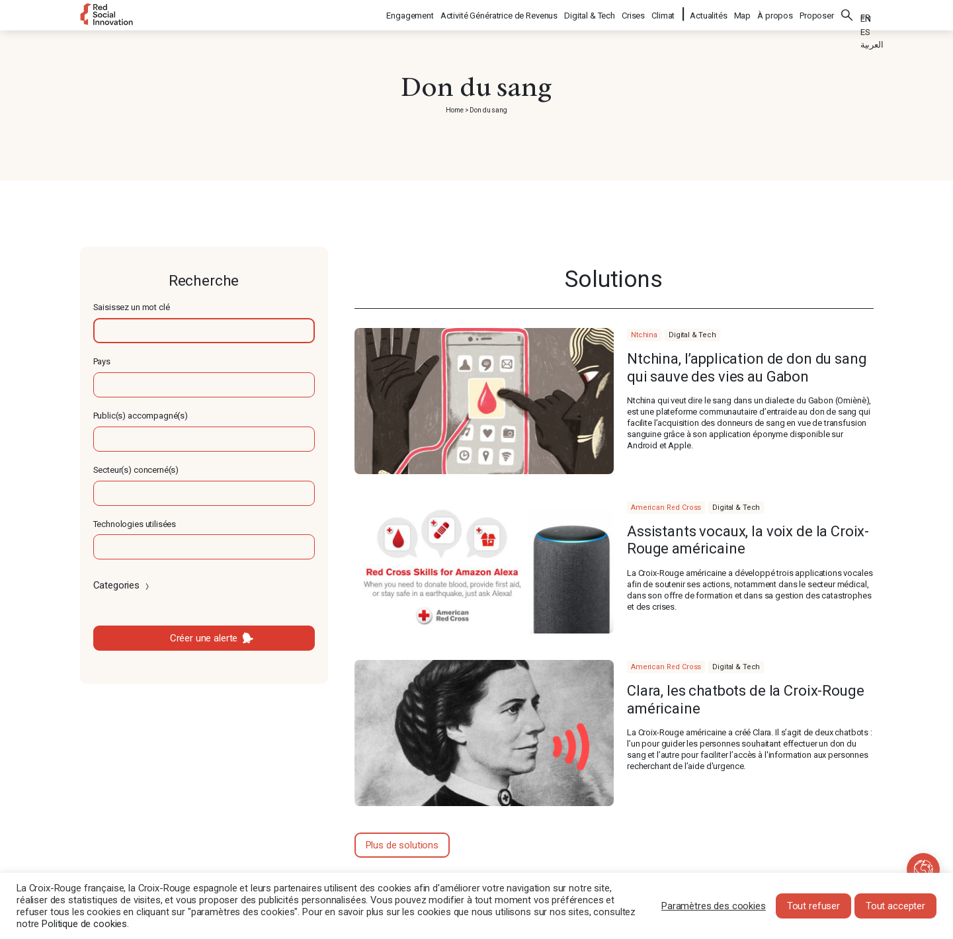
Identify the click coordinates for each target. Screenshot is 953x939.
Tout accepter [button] (895, 906)
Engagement (411, 14)
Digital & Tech (590, 14)
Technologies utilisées (135, 524)
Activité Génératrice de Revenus (499, 14)
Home (454, 110)
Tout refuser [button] (813, 906)
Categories (122, 585)
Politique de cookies (84, 924)
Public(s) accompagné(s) (140, 416)
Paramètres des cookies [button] (713, 906)
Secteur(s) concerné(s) (136, 470)
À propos (775, 14)
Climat (663, 14)
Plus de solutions (402, 845)
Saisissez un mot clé (131, 307)
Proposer (817, 14)
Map (742, 14)
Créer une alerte (204, 638)
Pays (101, 361)
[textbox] (204, 330)
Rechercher (847, 13)
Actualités (708, 14)
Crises (633, 14)
